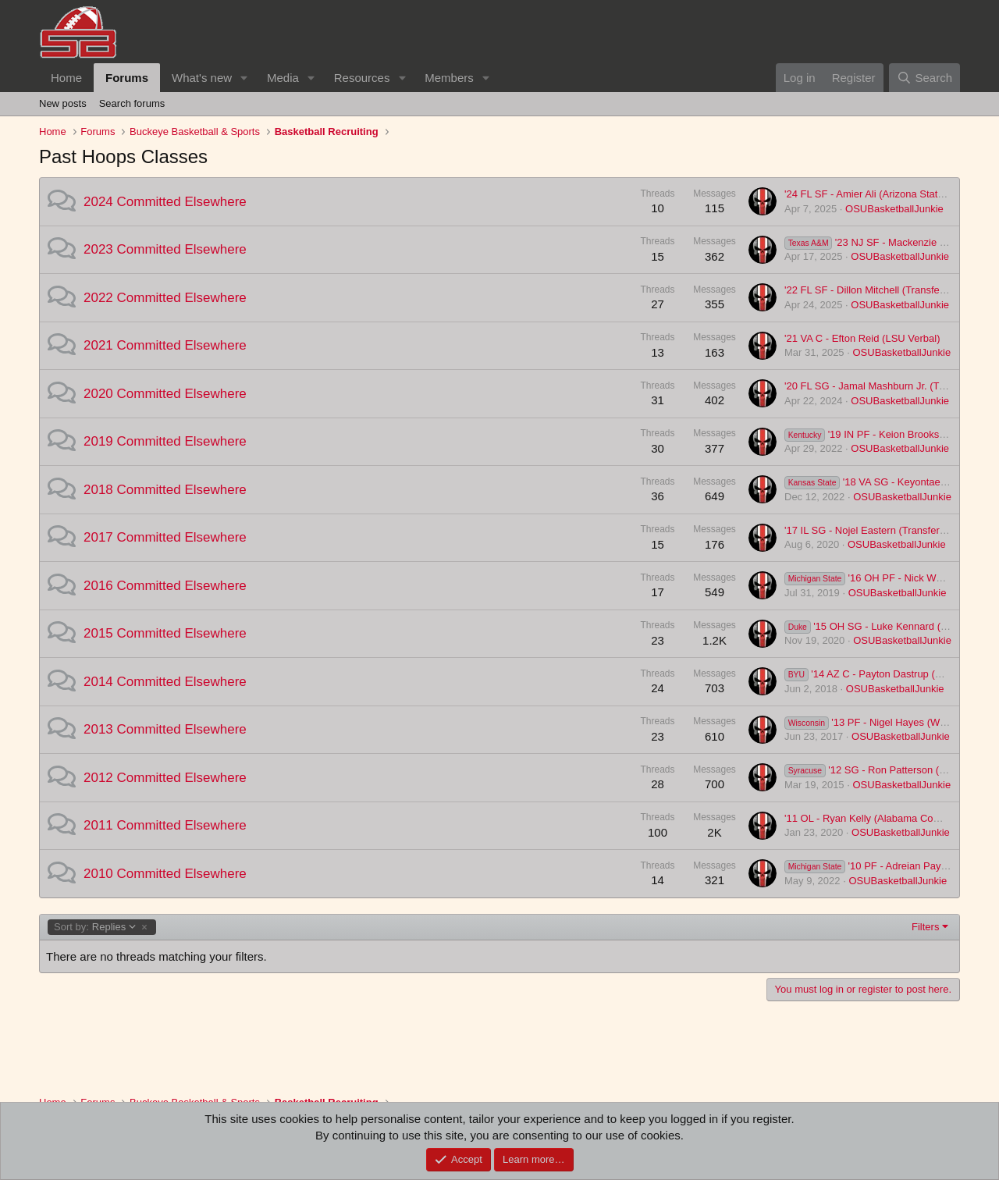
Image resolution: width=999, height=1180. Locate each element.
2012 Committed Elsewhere (165, 777)
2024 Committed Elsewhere (165, 201)
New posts (63, 103)
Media (283, 77)
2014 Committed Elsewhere (165, 681)
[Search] (924, 77)
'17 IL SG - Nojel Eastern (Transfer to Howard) (888, 530)
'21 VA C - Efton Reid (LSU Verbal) (862, 338)
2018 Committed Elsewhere (165, 489)
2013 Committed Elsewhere (165, 729)
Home (66, 77)
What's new (202, 77)
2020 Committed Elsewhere (165, 393)
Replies (95, 927)
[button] (244, 77)
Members (449, 77)
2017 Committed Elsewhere (165, 537)
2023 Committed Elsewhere (165, 249)
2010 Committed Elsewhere (165, 873)
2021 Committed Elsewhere (165, 345)
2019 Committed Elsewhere (165, 441)
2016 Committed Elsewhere (165, 585)
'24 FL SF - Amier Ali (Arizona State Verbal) (881, 194)
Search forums (132, 103)
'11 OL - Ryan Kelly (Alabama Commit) (871, 818)
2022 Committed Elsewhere (165, 297)
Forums (126, 77)
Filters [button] (925, 927)
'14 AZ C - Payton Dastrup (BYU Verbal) (887, 674)
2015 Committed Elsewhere (165, 633)
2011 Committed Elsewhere (165, 825)
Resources (362, 77)
